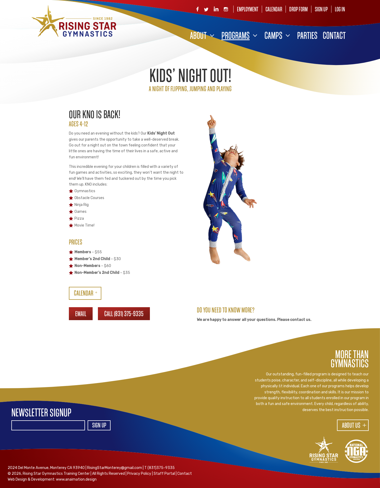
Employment (247, 9)
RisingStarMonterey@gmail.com (114, 468)
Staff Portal (164, 473)
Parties (307, 36)
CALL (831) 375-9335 (124, 314)
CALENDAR (83, 294)
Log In (340, 9)
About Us (351, 426)
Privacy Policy (139, 473)
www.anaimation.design (76, 479)
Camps (273, 36)
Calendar (273, 9)
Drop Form (298, 9)
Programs (235, 36)
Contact (334, 36)
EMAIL (80, 314)
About (198, 36)
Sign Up (321, 9)
